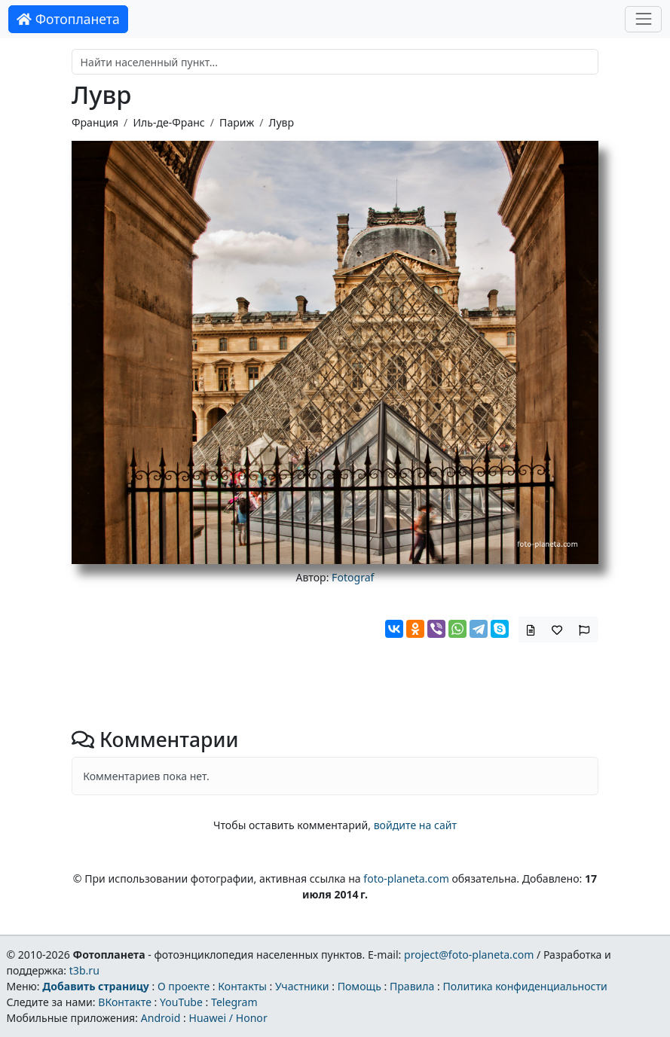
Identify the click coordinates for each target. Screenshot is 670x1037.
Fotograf (353, 577)
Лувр (282, 122)
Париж (236, 122)
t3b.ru (84, 970)
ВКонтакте (124, 1002)
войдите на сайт (415, 825)
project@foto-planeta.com (469, 954)
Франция (95, 122)
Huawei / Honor (227, 1018)
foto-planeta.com (406, 878)
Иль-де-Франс (168, 122)
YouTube (181, 1002)
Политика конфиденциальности (525, 986)
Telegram (234, 1002)
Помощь (359, 986)
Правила (412, 986)
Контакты (242, 986)
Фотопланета (68, 19)
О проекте (184, 986)
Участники (302, 986)
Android (161, 1018)
